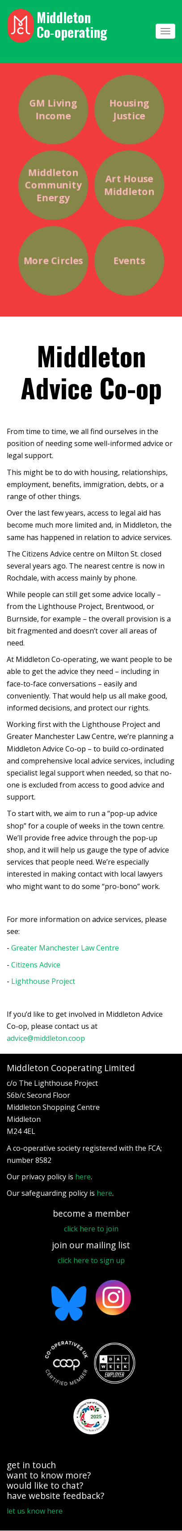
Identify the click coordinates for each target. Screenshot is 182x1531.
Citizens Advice (35, 965)
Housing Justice (129, 109)
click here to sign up (91, 1260)
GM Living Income (53, 109)
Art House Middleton (129, 185)
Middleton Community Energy (53, 185)
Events (129, 261)
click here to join (91, 1229)
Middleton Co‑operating (72, 24)
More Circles (53, 261)
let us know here (35, 1511)
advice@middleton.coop (46, 1038)
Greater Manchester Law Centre (65, 948)
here (83, 1177)
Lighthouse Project (43, 981)
